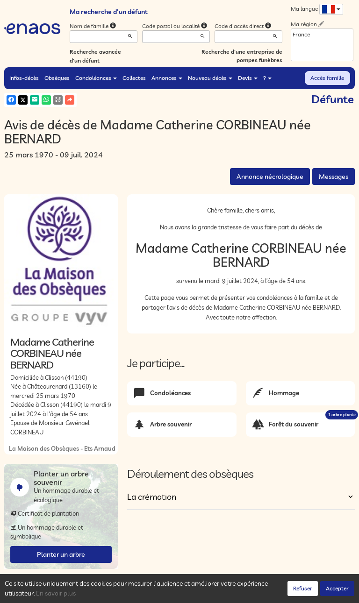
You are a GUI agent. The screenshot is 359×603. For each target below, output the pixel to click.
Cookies (132, 593)
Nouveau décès (210, 77)
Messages (333, 176)
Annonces (166, 77)
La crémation (151, 496)
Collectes (134, 77)
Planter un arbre (61, 554)
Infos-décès (24, 77)
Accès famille (327, 77)
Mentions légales (171, 593)
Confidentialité (98, 593)
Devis (248, 77)
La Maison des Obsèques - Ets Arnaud (62, 448)
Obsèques (57, 77)
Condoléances (96, 77)
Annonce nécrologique (270, 176)
